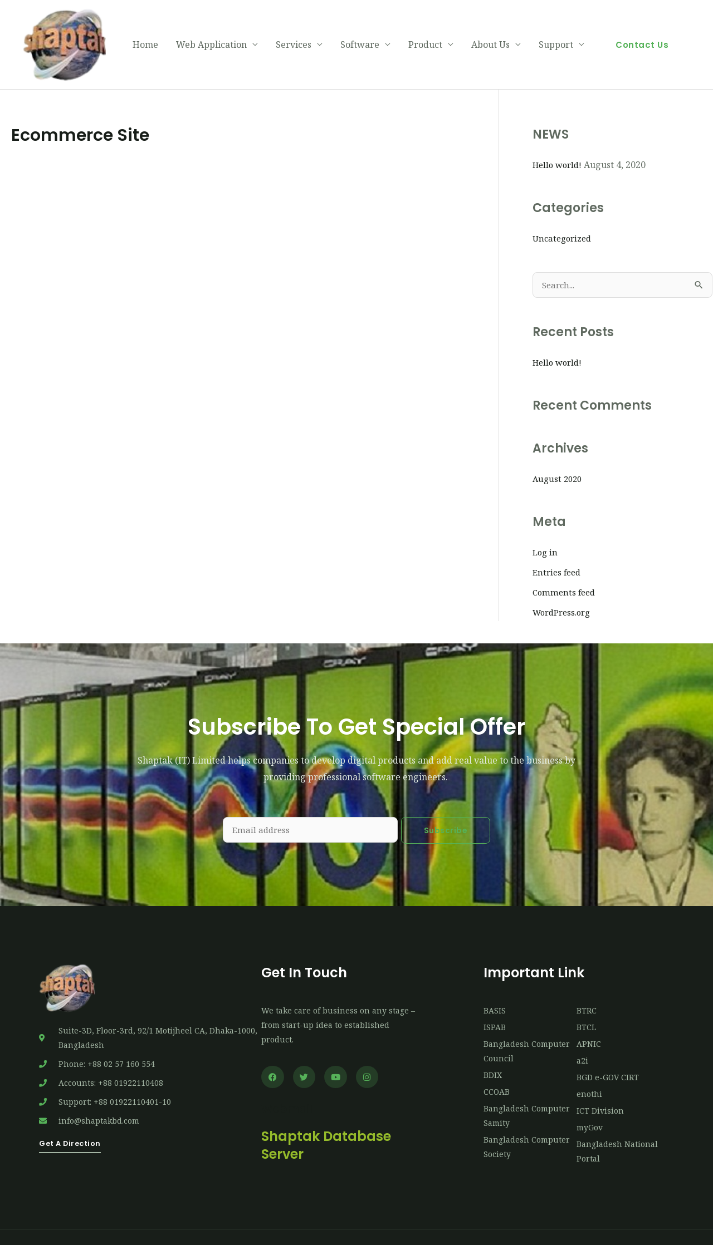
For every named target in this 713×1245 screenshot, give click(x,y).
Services (293, 30)
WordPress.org (565, 584)
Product (425, 30)
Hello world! (560, 135)
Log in (546, 524)
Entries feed (558, 544)
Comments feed (566, 564)
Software (359, 30)
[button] (642, 30)
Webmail (292, 1080)
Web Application (211, 30)
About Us (490, 30)
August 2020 (559, 450)
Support (556, 30)
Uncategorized (564, 209)
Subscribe (446, 801)
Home (145, 30)
